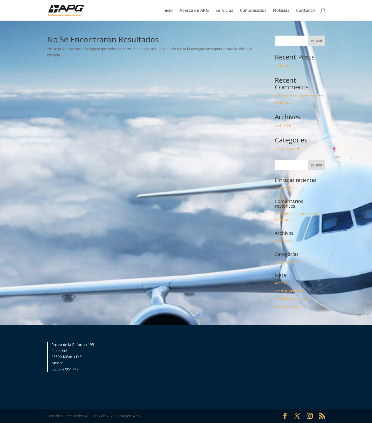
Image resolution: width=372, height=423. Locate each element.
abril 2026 (283, 125)
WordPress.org (287, 306)
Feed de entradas (289, 291)
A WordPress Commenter (296, 96)
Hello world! (284, 65)
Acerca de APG (194, 11)
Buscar (316, 40)
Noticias (281, 11)
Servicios (224, 11)
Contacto (305, 11)
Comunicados (253, 11)
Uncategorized (287, 148)
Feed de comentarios (292, 298)
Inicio (167, 11)
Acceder (281, 283)
